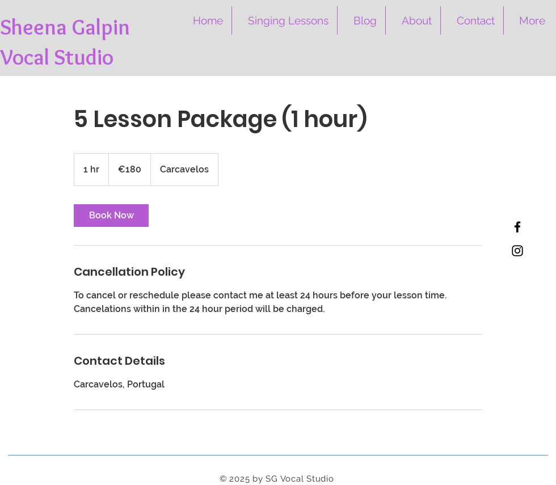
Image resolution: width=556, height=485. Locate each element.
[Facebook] (517, 227)
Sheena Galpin (65, 27)
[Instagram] (517, 250)
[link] (111, 215)
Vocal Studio (56, 57)
